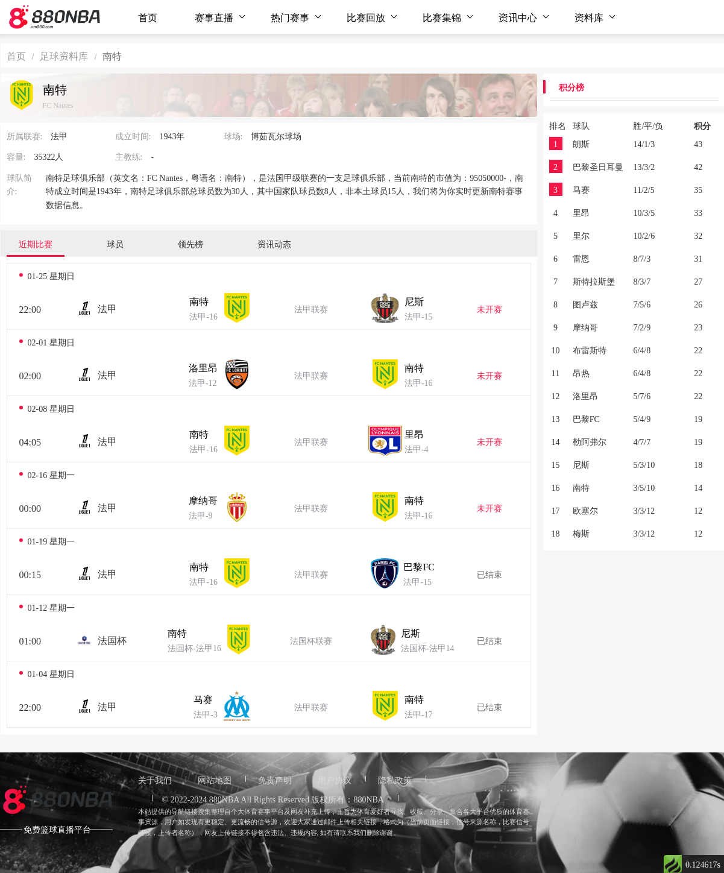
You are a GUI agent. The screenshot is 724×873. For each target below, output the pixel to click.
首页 (147, 17)
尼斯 (414, 301)
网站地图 (214, 780)
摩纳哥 (203, 500)
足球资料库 (64, 55)
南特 (199, 301)
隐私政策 (395, 780)
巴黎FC (419, 566)
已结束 (489, 574)
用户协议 (334, 780)
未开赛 (489, 309)
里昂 (414, 433)
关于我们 (155, 780)
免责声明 (275, 780)
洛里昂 (203, 367)
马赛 (203, 699)
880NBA (224, 799)
